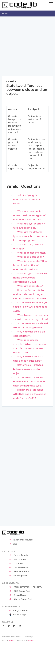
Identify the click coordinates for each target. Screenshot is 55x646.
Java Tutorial (17, 559)
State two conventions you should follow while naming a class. (30, 307)
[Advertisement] (27, 48)
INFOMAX (13, 640)
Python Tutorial (18, 555)
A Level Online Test (20, 599)
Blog (13, 544)
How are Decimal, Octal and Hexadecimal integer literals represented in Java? (29, 294)
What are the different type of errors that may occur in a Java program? (30, 236)
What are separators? (30, 286)
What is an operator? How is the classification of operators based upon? (30, 265)
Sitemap (29, 636)
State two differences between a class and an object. (28, 369)
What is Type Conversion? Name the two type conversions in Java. (30, 277)
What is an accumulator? (31, 252)
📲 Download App (17, 614)
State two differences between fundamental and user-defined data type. (29, 381)
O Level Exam (17, 595)
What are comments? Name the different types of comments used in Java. (29, 215)
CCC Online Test (19, 591)
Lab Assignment (18, 575)
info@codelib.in (18, 610)
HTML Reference (19, 571)
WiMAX (31, 640)
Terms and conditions (12, 636)
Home (5, 13)
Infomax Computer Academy (25, 587)
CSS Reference (18, 567)
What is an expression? (30, 257)
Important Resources (21, 540)
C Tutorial (16, 563)
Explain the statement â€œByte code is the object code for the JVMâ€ (29, 394)
